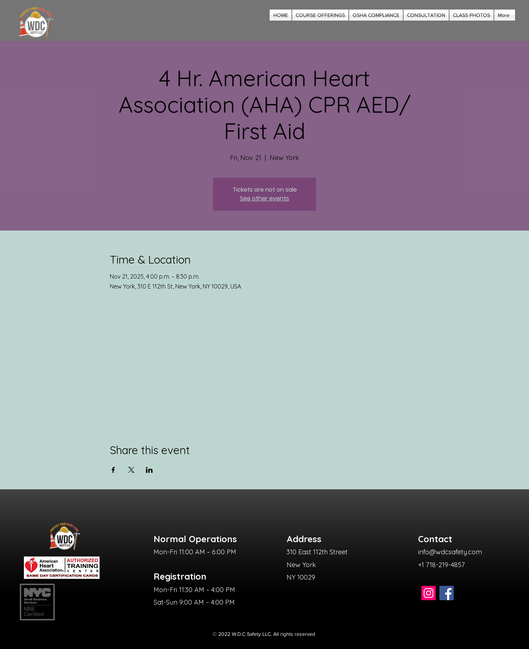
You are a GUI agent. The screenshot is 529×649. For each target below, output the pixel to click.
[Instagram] (428, 593)
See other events (264, 198)
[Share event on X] (131, 470)
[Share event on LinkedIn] (149, 470)
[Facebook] (446, 593)
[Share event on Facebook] (113, 470)
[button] (320, 15)
